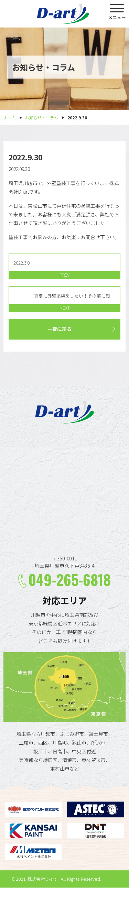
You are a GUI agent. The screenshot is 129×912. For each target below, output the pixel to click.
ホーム (9, 117)
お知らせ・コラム (41, 117)
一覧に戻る (59, 328)
